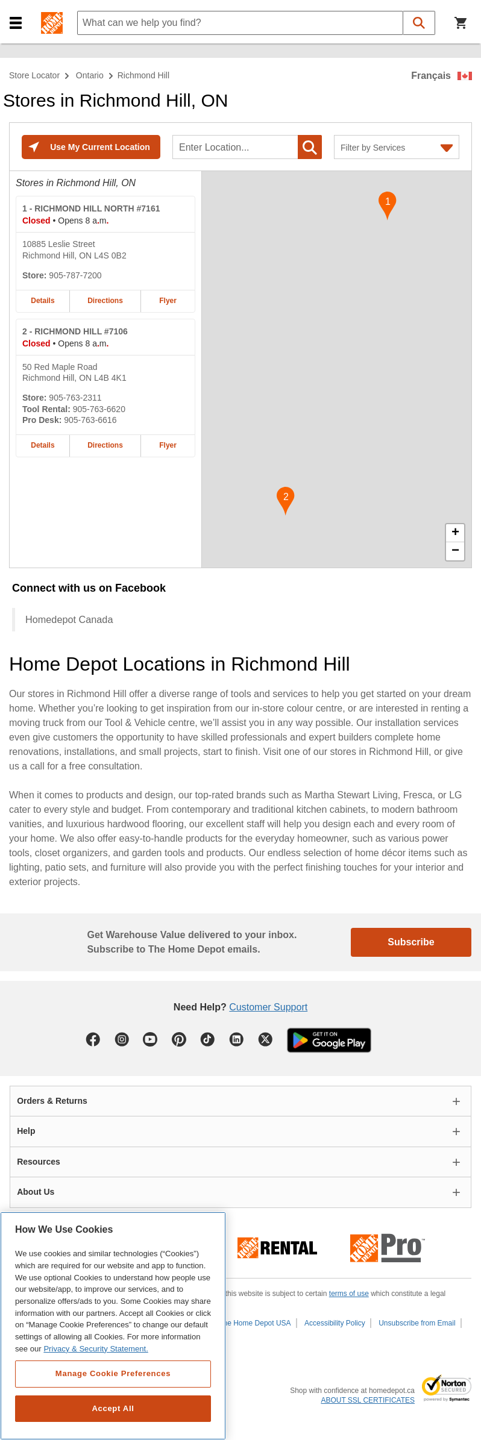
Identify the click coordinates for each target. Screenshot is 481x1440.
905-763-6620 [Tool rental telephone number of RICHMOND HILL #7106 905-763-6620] (99, 409)
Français (431, 75)
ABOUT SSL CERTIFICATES (368, 1400)
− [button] (455, 551)
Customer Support (268, 1007)
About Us (35, 1192)
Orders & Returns (52, 1101)
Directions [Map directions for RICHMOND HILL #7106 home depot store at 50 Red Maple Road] (105, 445)
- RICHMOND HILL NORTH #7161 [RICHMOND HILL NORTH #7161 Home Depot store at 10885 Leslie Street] (91, 208)
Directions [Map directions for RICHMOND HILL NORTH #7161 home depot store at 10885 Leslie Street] (105, 300)
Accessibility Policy (334, 1323)
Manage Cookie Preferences (113, 1373)
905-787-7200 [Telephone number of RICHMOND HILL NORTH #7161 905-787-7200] (75, 275)
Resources (38, 1161)
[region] (113, 1326)
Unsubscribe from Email (417, 1323)
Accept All (113, 1408)
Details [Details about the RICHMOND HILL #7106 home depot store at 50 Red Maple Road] (42, 445)
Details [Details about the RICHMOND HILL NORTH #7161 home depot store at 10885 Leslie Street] (42, 300)
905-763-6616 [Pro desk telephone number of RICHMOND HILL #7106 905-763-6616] (90, 420)
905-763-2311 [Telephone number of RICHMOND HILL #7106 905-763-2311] (75, 397)
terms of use (349, 1293)
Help (26, 1131)
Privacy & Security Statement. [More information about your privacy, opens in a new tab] (95, 1348)
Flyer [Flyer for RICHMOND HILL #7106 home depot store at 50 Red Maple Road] (168, 445)
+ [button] (455, 533)
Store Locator (34, 75)
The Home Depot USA (255, 1323)
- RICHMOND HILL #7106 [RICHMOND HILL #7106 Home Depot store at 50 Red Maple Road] (75, 331)
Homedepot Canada (69, 619)
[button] (16, 23)
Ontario (90, 75)
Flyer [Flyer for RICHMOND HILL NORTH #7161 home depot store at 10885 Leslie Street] (168, 300)
